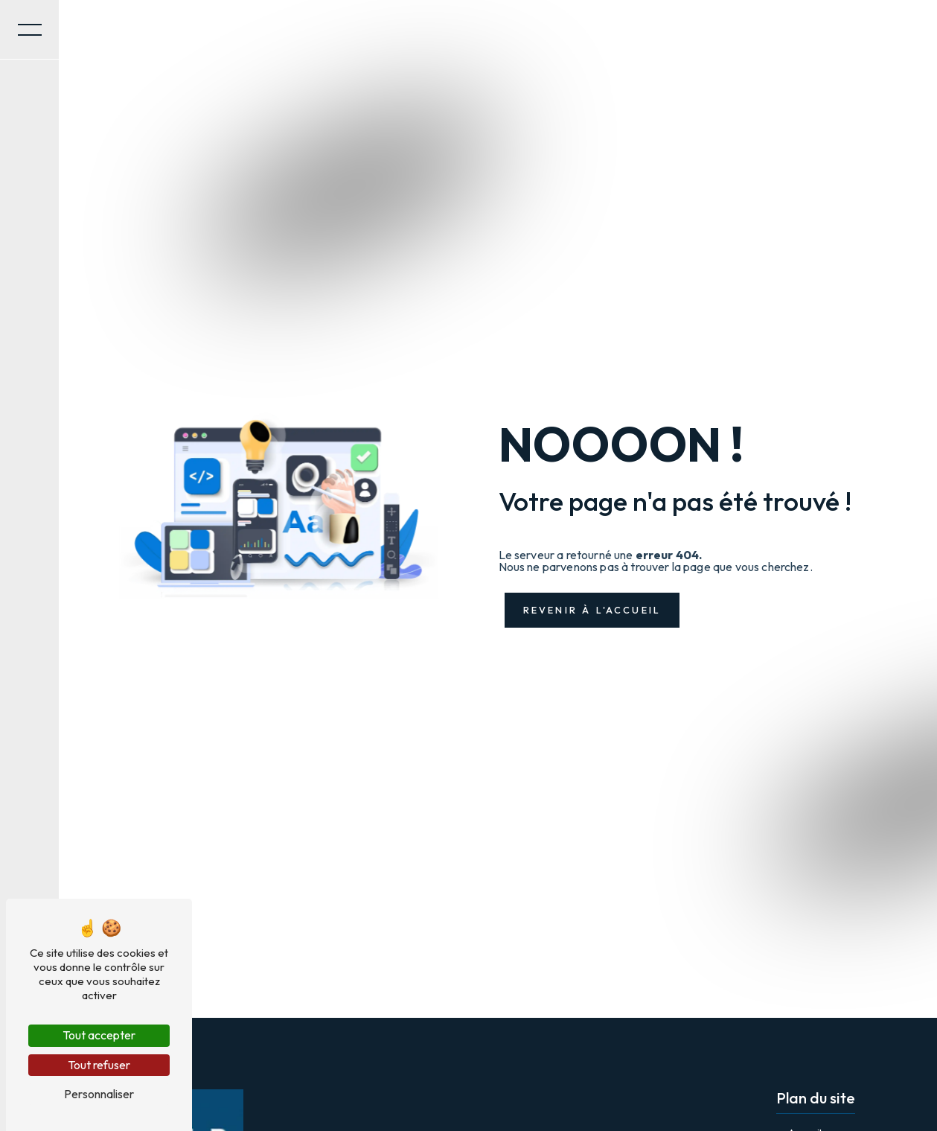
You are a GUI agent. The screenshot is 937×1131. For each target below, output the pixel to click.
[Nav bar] (30, 30)
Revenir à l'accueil (592, 610)
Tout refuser (99, 1064)
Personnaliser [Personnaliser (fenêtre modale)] (99, 1093)
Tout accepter (99, 1035)
